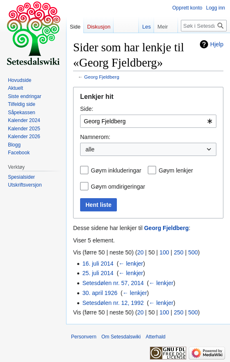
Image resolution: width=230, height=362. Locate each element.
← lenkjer (131, 263)
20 (140, 252)
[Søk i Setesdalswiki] (204, 25)
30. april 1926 (99, 293)
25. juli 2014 (98, 273)
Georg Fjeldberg (101, 76)
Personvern (83, 337)
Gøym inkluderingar (116, 170)
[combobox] (148, 121)
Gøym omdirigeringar (118, 186)
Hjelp (216, 44)
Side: (86, 108)
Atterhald (156, 337)
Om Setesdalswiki (120, 337)
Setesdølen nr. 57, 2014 (113, 283)
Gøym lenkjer (176, 170)
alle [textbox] (90, 149)
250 (178, 252)
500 (193, 252)
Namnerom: (95, 137)
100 (164, 252)
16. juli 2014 (98, 263)
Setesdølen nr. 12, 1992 (113, 303)
